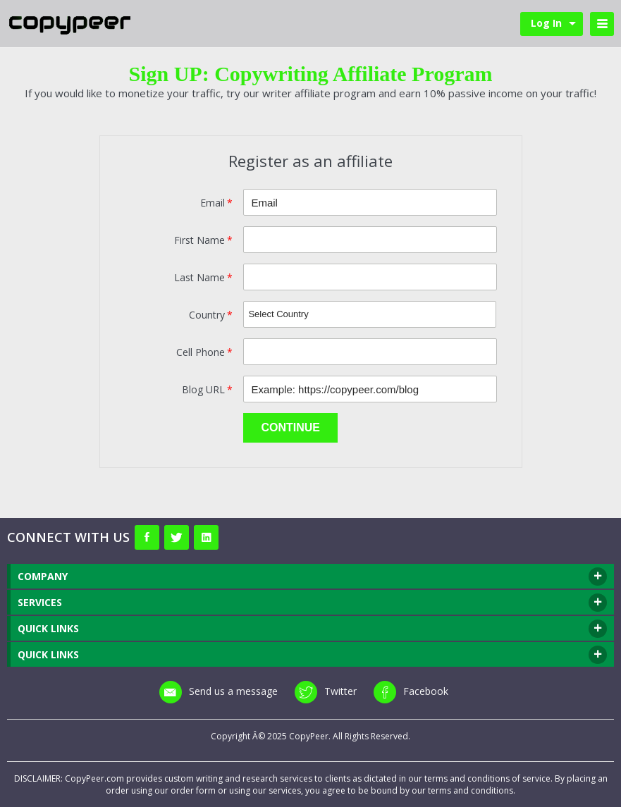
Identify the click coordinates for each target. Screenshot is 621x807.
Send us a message (218, 691)
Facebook (411, 691)
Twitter (326, 691)
